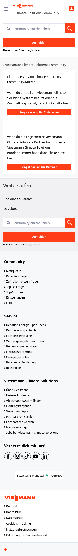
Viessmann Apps (17, 411)
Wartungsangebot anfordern (25, 341)
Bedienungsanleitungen (22, 346)
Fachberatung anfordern (22, 330)
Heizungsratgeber (18, 406)
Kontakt (11, 506)
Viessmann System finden (23, 401)
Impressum (14, 512)
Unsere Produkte (17, 395)
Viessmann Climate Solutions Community (35, 65)
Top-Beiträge (15, 287)
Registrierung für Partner (39, 167)
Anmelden (71, 8)
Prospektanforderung (21, 362)
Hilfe (9, 303)
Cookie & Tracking (18, 524)
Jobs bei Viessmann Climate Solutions (32, 433)
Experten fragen (17, 276)
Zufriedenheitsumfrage (22, 281)
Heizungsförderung (19, 352)
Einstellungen (15, 297)
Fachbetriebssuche (19, 336)
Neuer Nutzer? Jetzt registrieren (22, 50)
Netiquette (13, 271)
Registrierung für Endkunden (39, 112)
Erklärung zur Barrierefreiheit (26, 535)
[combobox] (39, 28)
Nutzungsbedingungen (21, 529)
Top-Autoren (14, 292)
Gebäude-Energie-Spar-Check (26, 325)
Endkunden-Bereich (18, 199)
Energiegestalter (17, 357)
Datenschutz (14, 518)
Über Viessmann (17, 390)
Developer (11, 209)
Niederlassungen (17, 427)
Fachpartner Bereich (20, 417)
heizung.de (13, 368)
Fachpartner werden (20, 422)
